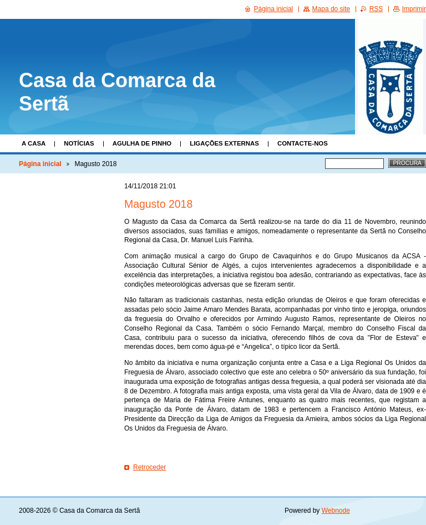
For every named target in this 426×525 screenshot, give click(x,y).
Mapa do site (331, 9)
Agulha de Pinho (142, 143)
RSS (376, 9)
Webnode (336, 510)
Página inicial (40, 164)
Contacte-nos (302, 143)
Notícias (79, 143)
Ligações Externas (224, 143)
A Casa (33, 143)
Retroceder (149, 467)
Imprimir (414, 9)
